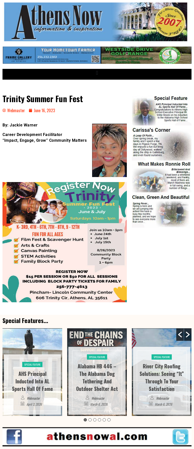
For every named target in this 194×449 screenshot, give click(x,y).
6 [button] (109, 419)
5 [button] (104, 419)
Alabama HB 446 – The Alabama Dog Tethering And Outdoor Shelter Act (97, 377)
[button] (97, 73)
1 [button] (85, 419)
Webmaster (33, 398)
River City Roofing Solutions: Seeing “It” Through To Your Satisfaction (162, 377)
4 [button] (99, 419)
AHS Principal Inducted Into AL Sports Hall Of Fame (32, 381)
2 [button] (90, 419)
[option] (32, 372)
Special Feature (32, 364)
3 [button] (94, 419)
